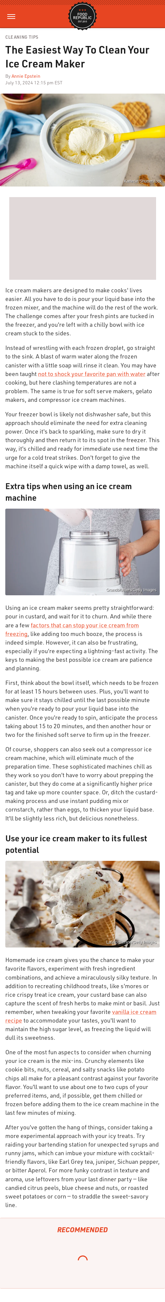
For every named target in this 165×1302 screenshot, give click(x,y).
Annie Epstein (26, 76)
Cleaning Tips (21, 37)
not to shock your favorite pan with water (91, 373)
